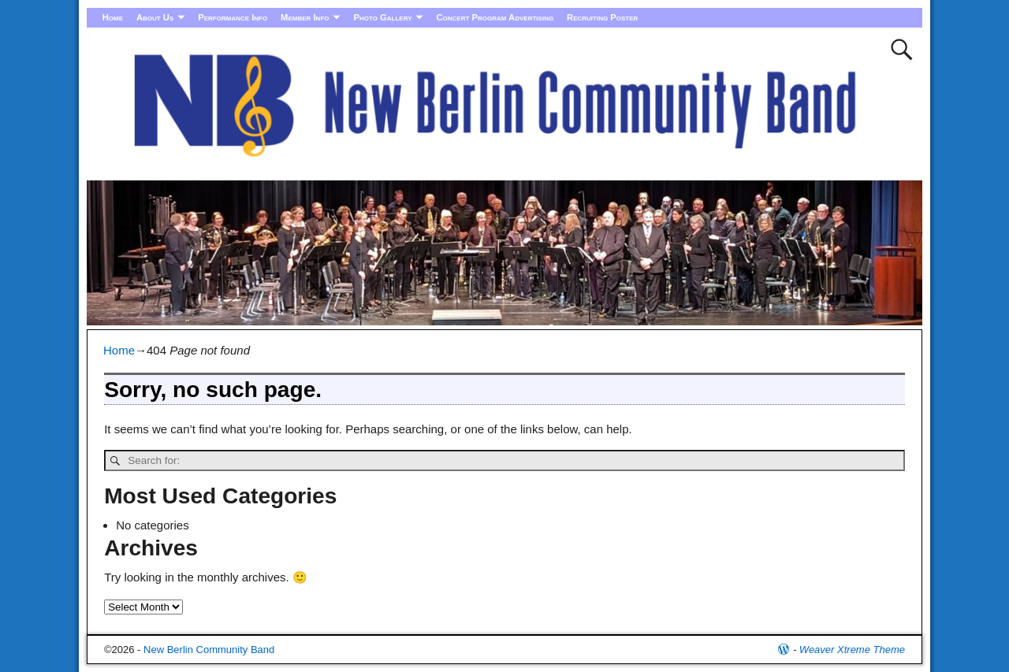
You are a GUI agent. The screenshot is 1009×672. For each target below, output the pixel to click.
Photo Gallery (382, 17)
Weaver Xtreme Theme (852, 649)
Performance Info (232, 17)
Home (112, 17)
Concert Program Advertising (494, 17)
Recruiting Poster (602, 17)
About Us (154, 17)
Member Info (305, 17)
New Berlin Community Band (208, 649)
